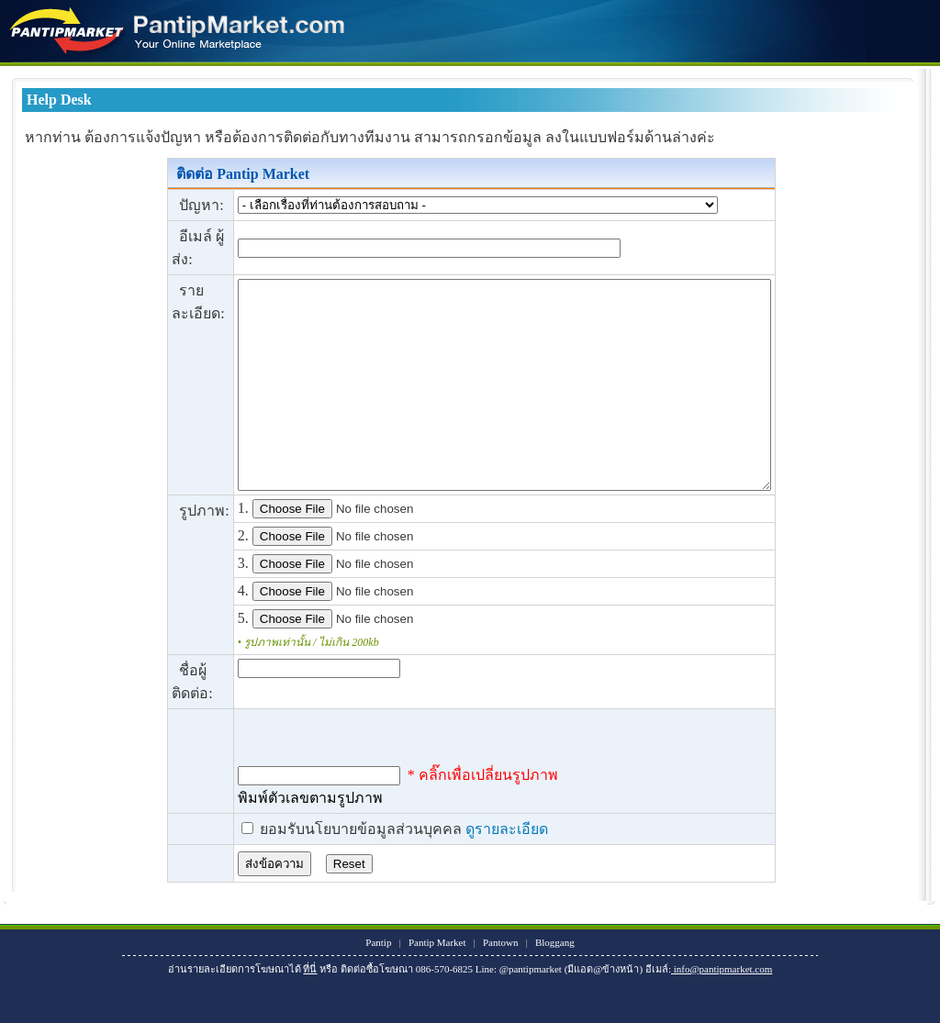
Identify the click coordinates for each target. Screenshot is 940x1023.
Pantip (378, 983)
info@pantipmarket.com (721, 1010)
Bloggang (555, 983)
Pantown (501, 983)
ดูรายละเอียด (474, 870)
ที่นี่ (310, 1010)
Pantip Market (437, 983)
